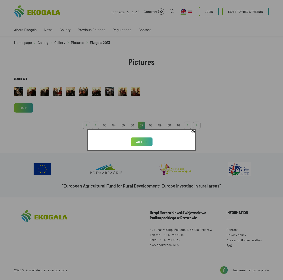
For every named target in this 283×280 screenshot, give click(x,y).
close (193, 132)
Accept (141, 142)
